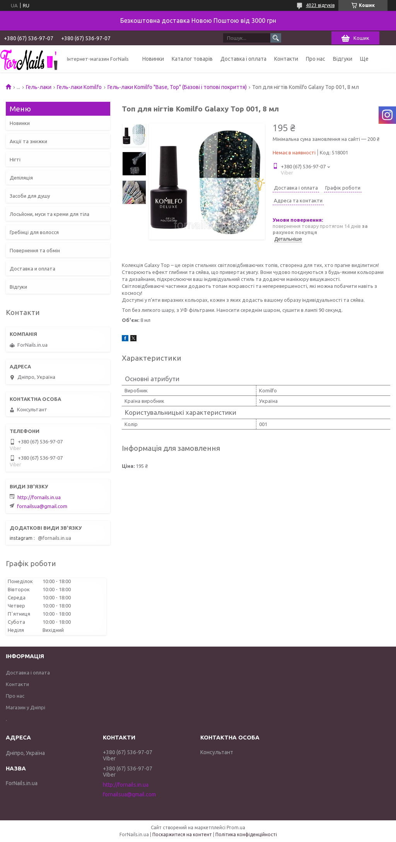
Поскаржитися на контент (182, 834)
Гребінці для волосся (34, 232)
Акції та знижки (28, 141)
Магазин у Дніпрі (25, 707)
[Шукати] (275, 38)
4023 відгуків (320, 5)
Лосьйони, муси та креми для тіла (49, 214)
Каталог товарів (192, 59)
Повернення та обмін (35, 250)
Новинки (153, 59)
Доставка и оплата (32, 268)
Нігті (15, 159)
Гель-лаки (38, 87)
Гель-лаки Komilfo (79, 87)
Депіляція (21, 177)
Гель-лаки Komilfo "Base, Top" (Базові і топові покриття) (177, 87)
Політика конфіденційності (246, 834)
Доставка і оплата (243, 59)
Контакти (286, 59)
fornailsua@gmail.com (42, 506)
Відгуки (342, 59)
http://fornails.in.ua (39, 497)
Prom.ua (236, 827)
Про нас (315, 59)
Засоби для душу (30, 196)
